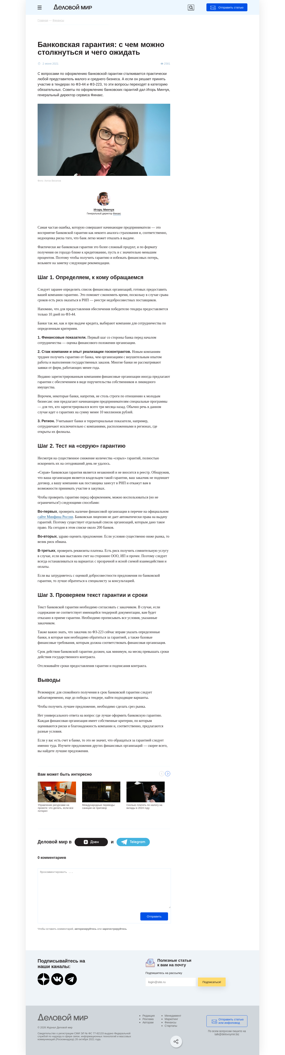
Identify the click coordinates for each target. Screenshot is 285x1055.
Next (167, 773)
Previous (161, 773)
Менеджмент (173, 1015)
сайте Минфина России (55, 517)
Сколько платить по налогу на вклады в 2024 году (144, 806)
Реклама (148, 1019)
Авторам (148, 1022)
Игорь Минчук (104, 209)
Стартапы (171, 1025)
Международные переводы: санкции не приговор (98, 806)
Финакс (117, 213)
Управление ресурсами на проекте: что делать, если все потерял (55, 807)
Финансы (170, 1022)
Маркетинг (171, 1019)
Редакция (148, 1015)
